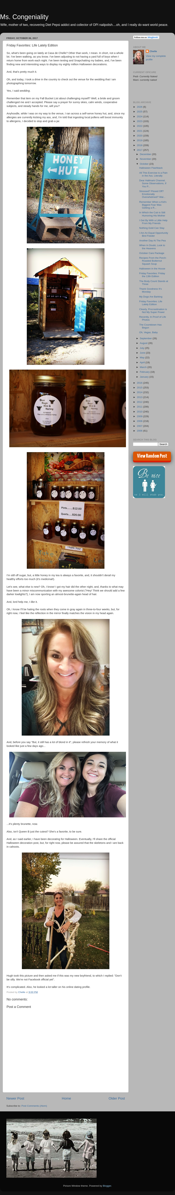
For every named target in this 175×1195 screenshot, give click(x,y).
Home (66, 1098)
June (143, 352)
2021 (140, 131)
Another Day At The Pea (152, 240)
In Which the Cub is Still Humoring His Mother (152, 214)
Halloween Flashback (151, 167)
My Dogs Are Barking (150, 296)
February (145, 372)
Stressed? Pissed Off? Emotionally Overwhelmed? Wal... (152, 194)
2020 (140, 135)
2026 (140, 106)
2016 (140, 382)
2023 (140, 121)
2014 (140, 392)
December (146, 154)
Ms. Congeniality (24, 17)
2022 (140, 126)
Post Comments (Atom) (34, 1105)
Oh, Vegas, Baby (148, 332)
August (144, 343)
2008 (140, 421)
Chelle (153, 51)
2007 (140, 426)
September (146, 338)
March (143, 367)
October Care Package (151, 253)
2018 (140, 145)
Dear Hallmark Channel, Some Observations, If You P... (152, 183)
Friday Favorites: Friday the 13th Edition (152, 275)
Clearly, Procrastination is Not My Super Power (153, 311)
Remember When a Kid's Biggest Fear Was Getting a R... (153, 205)
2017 (140, 150)
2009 (140, 416)
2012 (140, 402)
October (144, 163)
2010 (140, 411)
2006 (140, 430)
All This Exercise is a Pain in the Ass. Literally (153, 174)
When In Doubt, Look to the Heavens (152, 247)
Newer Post (15, 1098)
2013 (140, 397)
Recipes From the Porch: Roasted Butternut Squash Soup (152, 260)
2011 (140, 406)
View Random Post (152, 456)
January (144, 376)
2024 (140, 116)
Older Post (117, 1098)
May (142, 357)
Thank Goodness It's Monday (150, 290)
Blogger (107, 1185)
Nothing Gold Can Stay (151, 228)
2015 (140, 387)
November (146, 159)
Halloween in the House (152, 268)
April (142, 362)
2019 (140, 140)
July (142, 348)
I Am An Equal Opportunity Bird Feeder (153, 234)
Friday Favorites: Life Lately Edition (150, 303)
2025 (140, 111)
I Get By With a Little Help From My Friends (153, 222)
